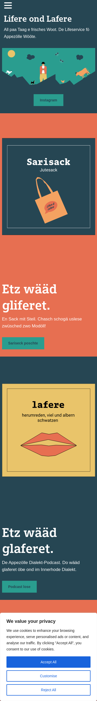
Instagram (48, 100)
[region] (48, 657)
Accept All (48, 662)
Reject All (48, 690)
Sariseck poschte (23, 343)
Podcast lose (19, 587)
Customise (48, 676)
